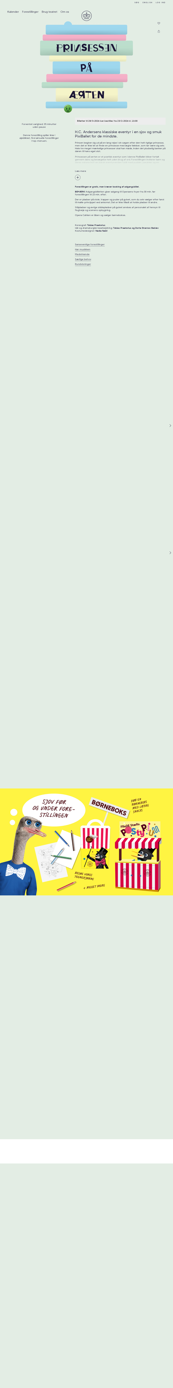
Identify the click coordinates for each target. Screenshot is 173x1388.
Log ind (161, 3)
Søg (137, 3)
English (148, 3)
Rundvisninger (83, 264)
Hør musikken (82, 250)
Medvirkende (82, 254)
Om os (65, 12)
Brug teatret (49, 12)
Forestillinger (30, 12)
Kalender (13, 12)
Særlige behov (83, 259)
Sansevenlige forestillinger (90, 245)
